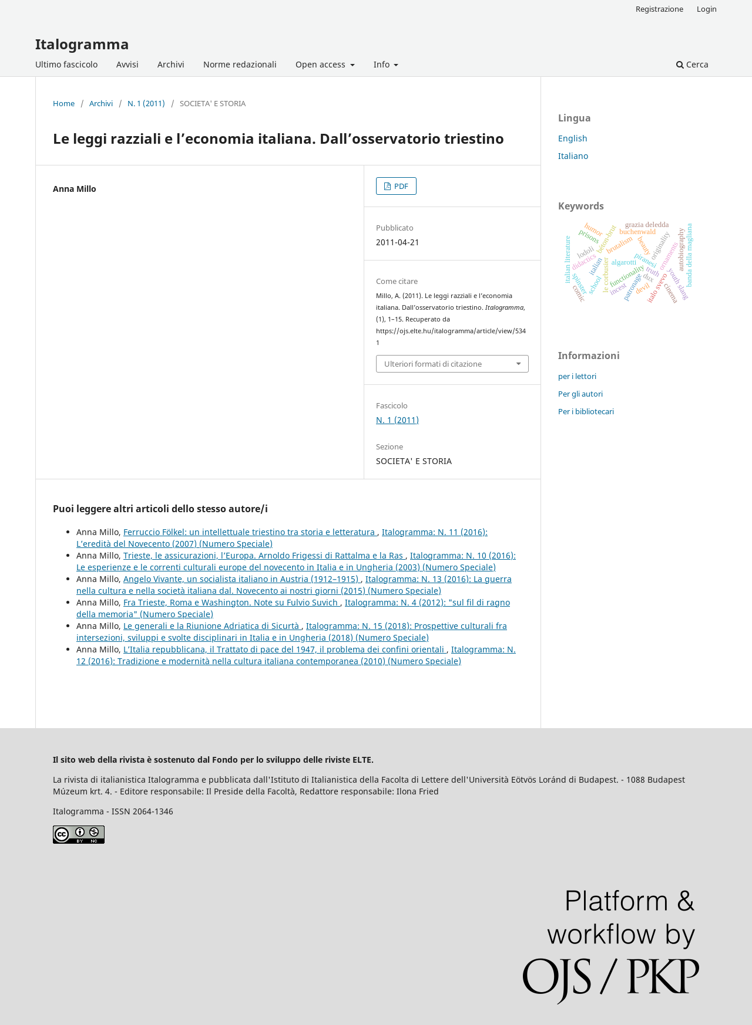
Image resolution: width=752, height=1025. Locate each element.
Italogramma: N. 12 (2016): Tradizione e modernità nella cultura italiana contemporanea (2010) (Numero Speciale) (296, 655)
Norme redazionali (240, 64)
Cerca (692, 64)
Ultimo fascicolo (66, 64)
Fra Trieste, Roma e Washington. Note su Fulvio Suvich (231, 602)
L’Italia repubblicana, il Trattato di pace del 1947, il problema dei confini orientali (284, 649)
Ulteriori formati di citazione (433, 363)
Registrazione (659, 9)
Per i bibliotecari (586, 411)
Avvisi (127, 64)
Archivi (170, 64)
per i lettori (577, 376)
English (573, 138)
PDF (400, 186)
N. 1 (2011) (146, 103)
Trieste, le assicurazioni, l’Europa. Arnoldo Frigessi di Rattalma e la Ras (264, 555)
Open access (322, 64)
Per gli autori (580, 393)
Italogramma (82, 43)
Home (64, 103)
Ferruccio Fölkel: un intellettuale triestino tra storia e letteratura (250, 531)
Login (707, 9)
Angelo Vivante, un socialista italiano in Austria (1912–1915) (242, 578)
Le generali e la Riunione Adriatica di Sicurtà (212, 625)
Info (383, 64)
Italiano (573, 155)
